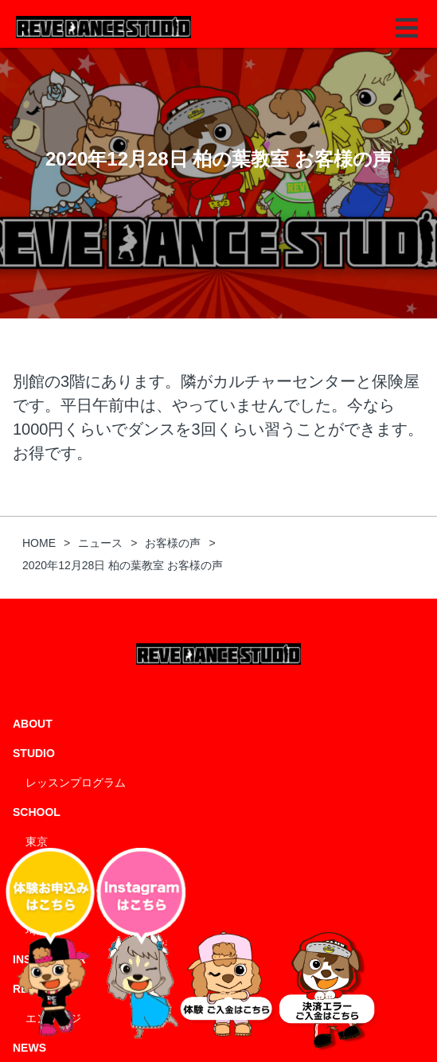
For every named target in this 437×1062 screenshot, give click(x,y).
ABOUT (33, 723)
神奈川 (42, 900)
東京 (36, 841)
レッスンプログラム (75, 782)
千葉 (36, 871)
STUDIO (34, 753)
